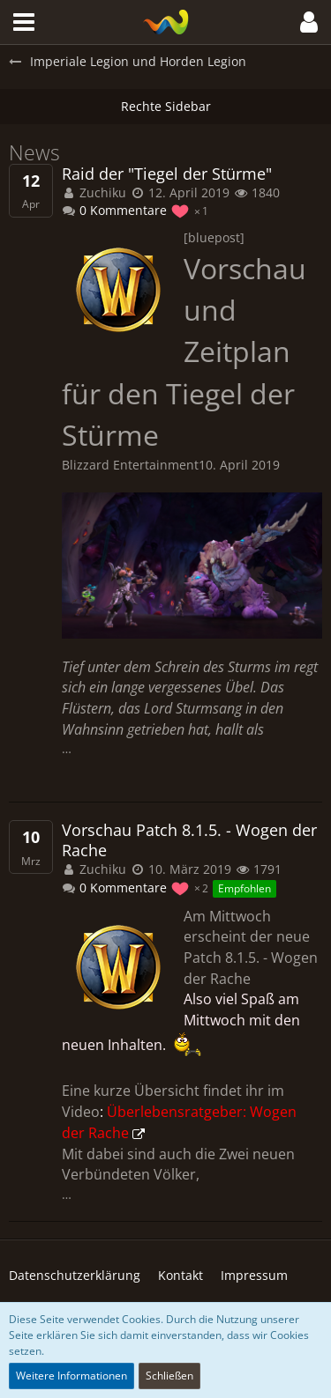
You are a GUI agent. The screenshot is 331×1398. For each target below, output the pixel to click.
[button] (24, 22)
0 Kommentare (114, 210)
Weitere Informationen (71, 1375)
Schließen (169, 1375)
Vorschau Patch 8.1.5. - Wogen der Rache (189, 840)
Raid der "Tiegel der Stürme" (167, 174)
